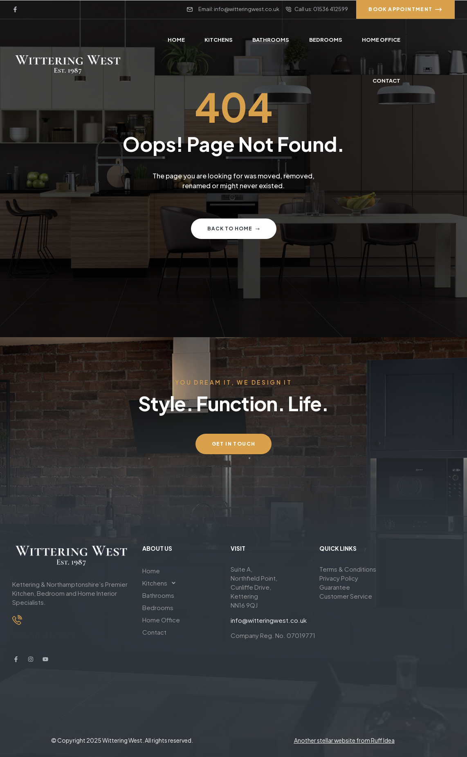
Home (151, 571)
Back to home (233, 228)
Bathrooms (158, 595)
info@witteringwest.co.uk (269, 620)
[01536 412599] (17, 620)
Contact (154, 632)
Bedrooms (157, 607)
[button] (180, 583)
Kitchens (161, 583)
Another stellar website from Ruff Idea (344, 740)
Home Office (161, 620)
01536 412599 (44, 635)
